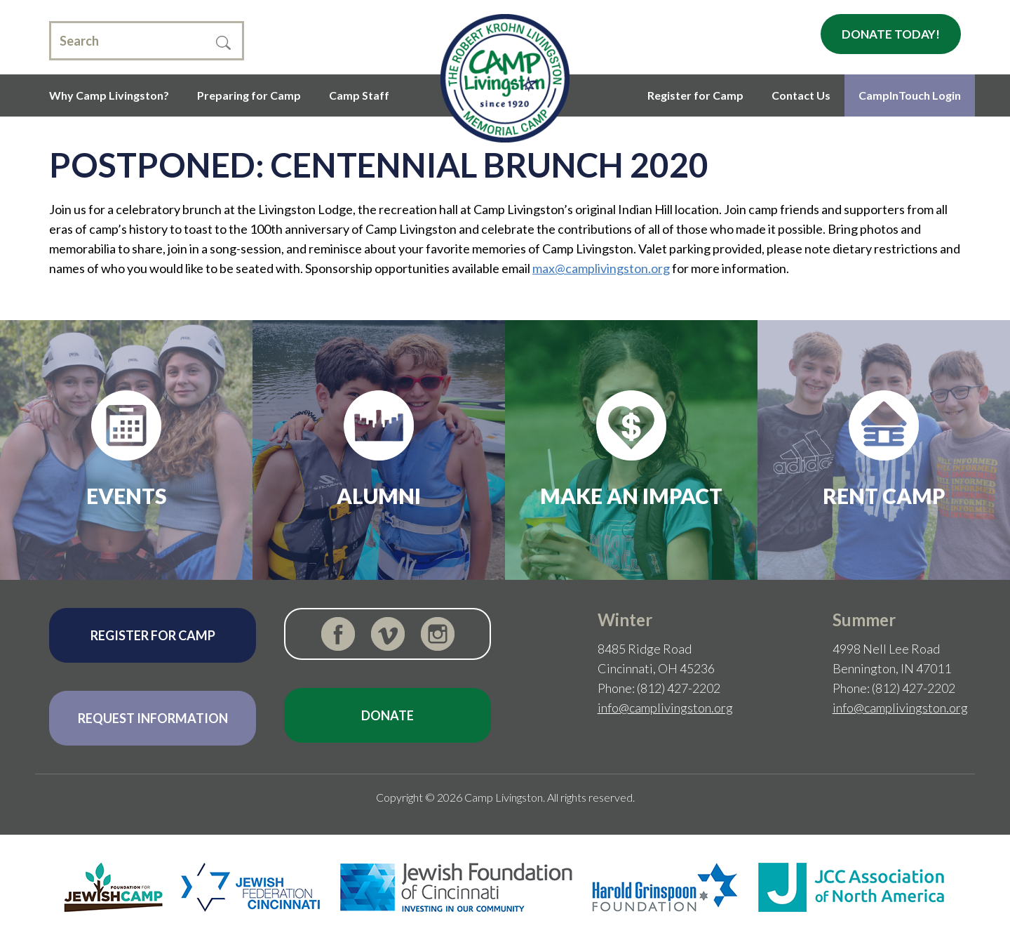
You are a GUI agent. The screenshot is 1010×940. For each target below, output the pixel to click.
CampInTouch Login (909, 95)
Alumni (379, 495)
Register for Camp (695, 95)
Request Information (153, 718)
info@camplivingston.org (665, 707)
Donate (387, 715)
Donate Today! (891, 34)
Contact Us (801, 95)
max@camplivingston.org (601, 268)
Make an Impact (631, 495)
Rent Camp (884, 495)
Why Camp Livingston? (109, 95)
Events (126, 495)
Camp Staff (359, 95)
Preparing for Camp (249, 95)
